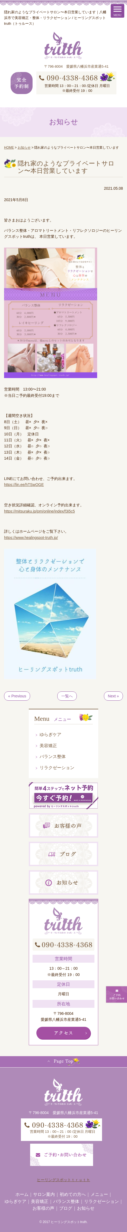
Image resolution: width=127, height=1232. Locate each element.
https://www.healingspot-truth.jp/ (31, 537)
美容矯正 (48, 745)
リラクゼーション (57, 767)
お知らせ (85, 1208)
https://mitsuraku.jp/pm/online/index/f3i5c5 (39, 511)
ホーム (21, 1194)
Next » (113, 696)
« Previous (17, 696)
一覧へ (67, 696)
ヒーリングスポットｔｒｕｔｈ (63, 1180)
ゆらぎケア (50, 734)
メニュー (99, 1194)
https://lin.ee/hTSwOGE (24, 484)
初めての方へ (73, 1194)
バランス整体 (53, 756)
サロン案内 (44, 1194)
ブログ (65, 1208)
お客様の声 (43, 1208)
